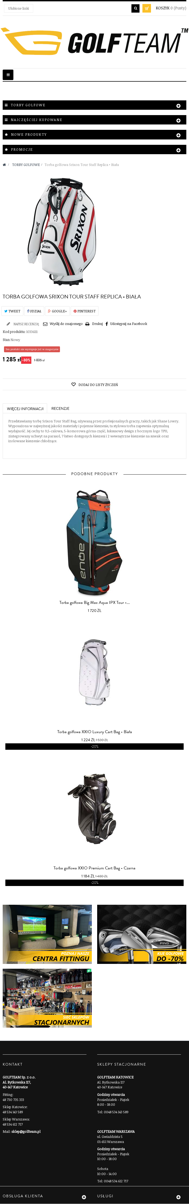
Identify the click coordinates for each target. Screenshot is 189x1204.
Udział (34, 311)
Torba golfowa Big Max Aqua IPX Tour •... (94, 602)
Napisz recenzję (26, 324)
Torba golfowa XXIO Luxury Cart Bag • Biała (94, 731)
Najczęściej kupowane (36, 119)
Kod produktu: (14, 331)
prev (87, 527)
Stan (6, 339)
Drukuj (97, 323)
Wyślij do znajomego (66, 323)
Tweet (12, 311)
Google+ (57, 311)
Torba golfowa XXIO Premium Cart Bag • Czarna (94, 868)
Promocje (22, 149)
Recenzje (60, 408)
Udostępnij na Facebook (128, 323)
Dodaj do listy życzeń (98, 384)
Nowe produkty (29, 134)
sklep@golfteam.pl (26, 1131)
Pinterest (85, 311)
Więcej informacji (25, 409)
